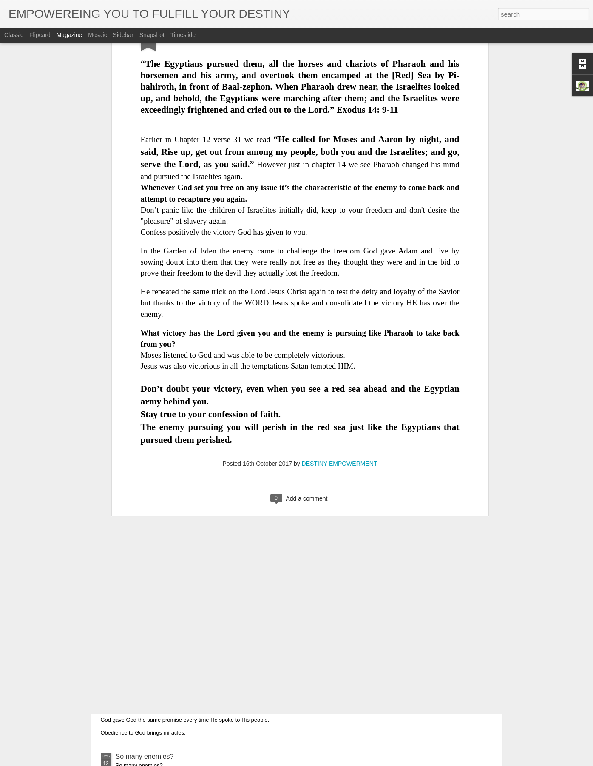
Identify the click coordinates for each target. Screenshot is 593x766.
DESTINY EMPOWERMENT (339, 322)
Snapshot (152, 34)
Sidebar (123, 34)
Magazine (69, 34)
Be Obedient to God (146, 659)
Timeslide (183, 34)
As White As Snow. (144, 563)
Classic (13, 34)
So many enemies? (145, 756)
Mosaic (97, 34)
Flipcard (40, 34)
